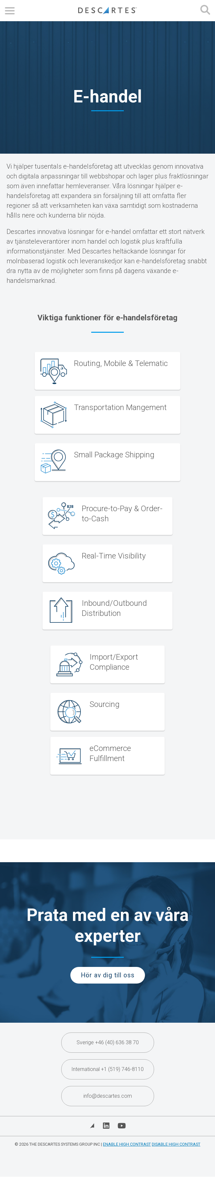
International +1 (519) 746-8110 (107, 1069)
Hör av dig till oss (108, 975)
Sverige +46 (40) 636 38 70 (108, 1042)
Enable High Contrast (127, 1144)
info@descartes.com (107, 1096)
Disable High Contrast (176, 1144)
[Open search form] (205, 10)
